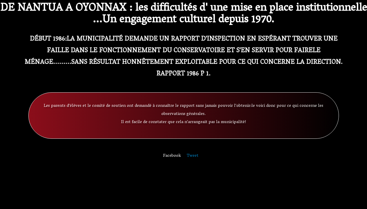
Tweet (192, 156)
